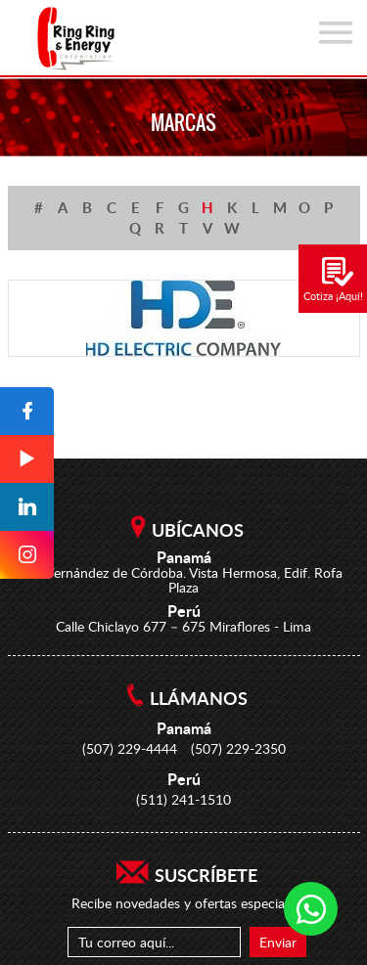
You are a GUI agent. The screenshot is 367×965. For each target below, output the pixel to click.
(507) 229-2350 (238, 748)
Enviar (278, 942)
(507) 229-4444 (129, 748)
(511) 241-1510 (183, 799)
